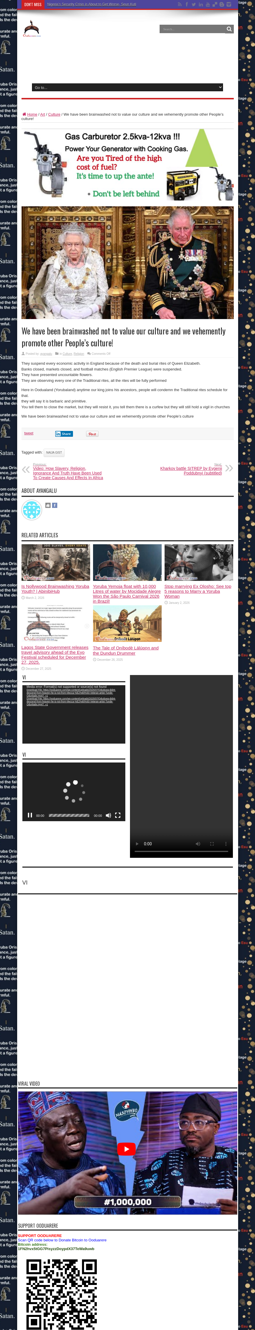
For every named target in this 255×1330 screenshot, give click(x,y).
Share (63, 434)
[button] (73, 714)
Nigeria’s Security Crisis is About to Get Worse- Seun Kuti (91, 4)
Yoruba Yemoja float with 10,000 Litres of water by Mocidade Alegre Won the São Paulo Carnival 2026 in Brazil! (127, 594)
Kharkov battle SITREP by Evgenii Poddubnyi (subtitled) (186, 469)
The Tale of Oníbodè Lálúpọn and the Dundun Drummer (126, 650)
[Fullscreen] (118, 738)
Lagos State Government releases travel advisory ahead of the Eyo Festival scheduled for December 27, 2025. (55, 655)
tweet (28, 433)
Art (42, 114)
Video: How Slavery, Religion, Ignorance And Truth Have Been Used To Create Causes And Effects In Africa (68, 471)
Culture (54, 114)
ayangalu (46, 353)
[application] (73, 714)
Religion (79, 353)
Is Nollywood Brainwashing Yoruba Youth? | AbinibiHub (55, 589)
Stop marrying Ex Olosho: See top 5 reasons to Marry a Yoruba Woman (198, 591)
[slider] (69, 737)
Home (30, 114)
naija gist (54, 452)
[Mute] (108, 738)
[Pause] (30, 815)
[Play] (30, 738)
